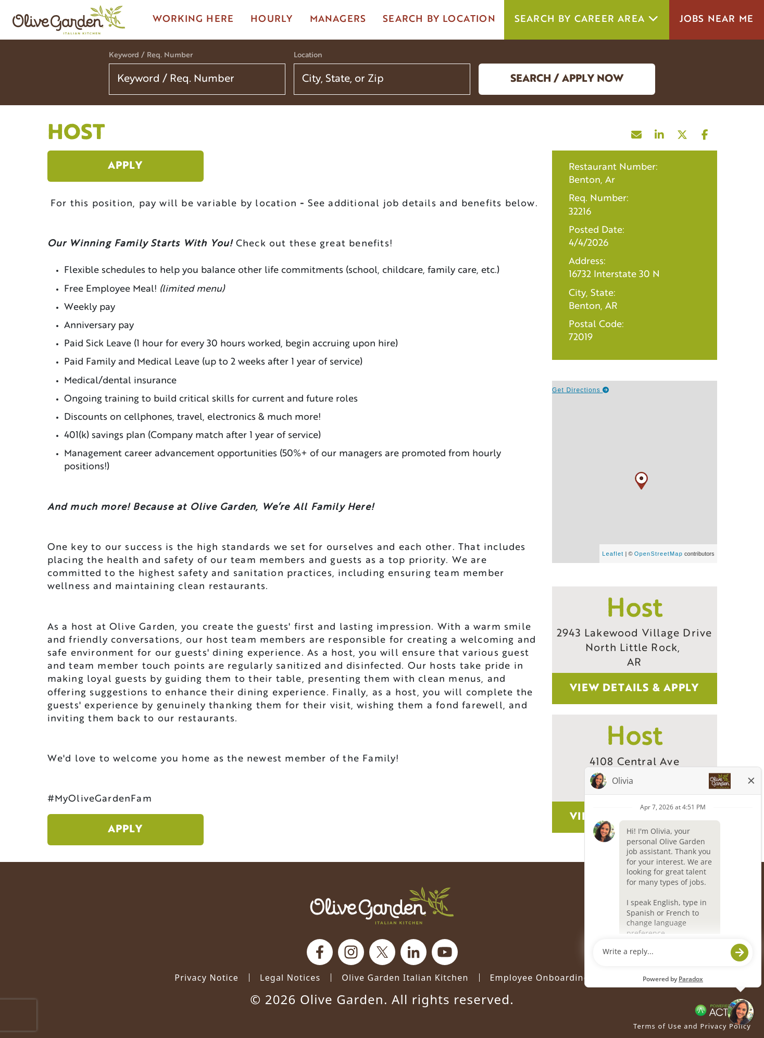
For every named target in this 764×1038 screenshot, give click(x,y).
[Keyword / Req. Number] (197, 79)
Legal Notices (290, 977)
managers (338, 19)
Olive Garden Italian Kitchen (405, 977)
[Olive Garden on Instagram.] (351, 952)
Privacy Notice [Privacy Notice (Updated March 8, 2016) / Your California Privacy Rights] (206, 977)
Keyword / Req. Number (151, 55)
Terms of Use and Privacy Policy (692, 1026)
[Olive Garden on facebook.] (320, 952)
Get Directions (581, 390)
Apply (125, 166)
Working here (193, 19)
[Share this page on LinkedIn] (659, 132)
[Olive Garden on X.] (382, 952)
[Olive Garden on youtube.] (445, 952)
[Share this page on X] (682, 132)
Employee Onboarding (540, 977)
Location (308, 55)
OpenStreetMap (658, 554)
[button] (455, 79)
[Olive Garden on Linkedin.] (413, 952)
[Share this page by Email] (637, 132)
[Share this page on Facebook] (705, 132)
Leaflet (612, 554)
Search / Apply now (566, 79)
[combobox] (382, 79)
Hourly (272, 19)
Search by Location (439, 19)
